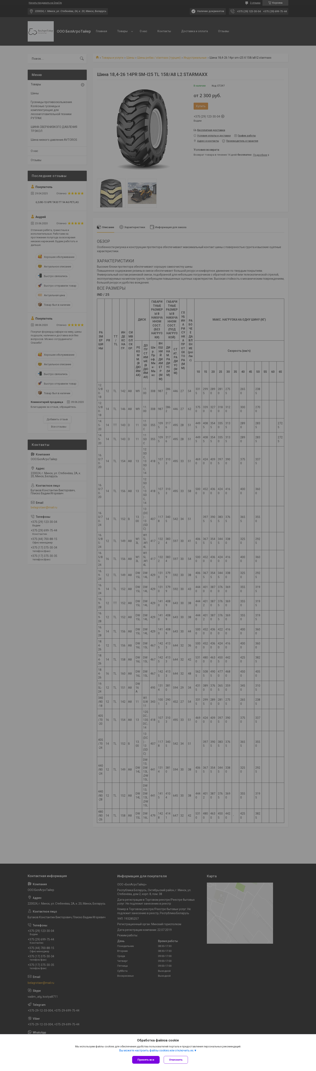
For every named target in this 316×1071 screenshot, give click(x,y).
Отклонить (176, 1059)
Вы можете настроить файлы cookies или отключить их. (156, 1050)
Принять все (145, 1059)
